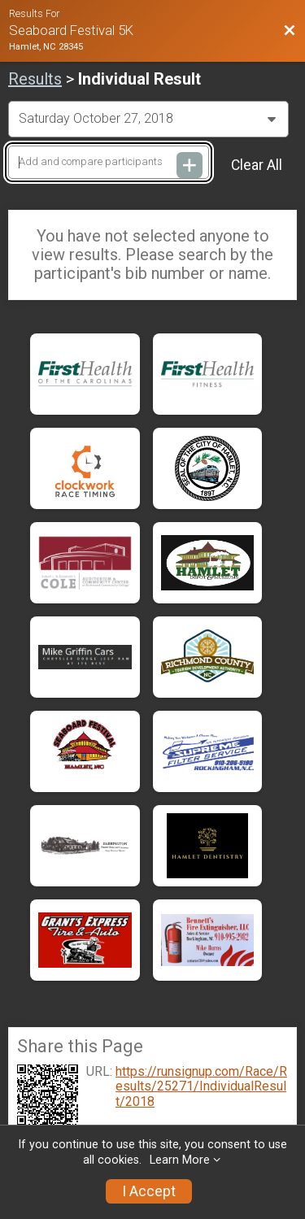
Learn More (180, 1160)
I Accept (149, 1191)
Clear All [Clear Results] (256, 165)
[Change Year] (148, 119)
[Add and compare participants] (108, 162)
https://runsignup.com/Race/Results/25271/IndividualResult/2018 (201, 1086)
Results (35, 79)
